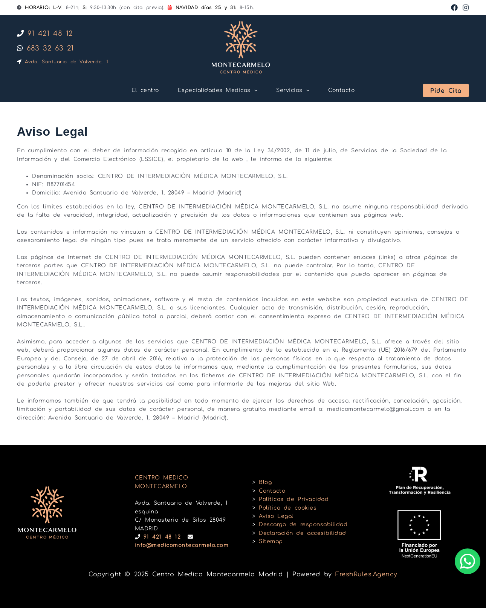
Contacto (341, 90)
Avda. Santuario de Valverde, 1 (62, 61)
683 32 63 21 (45, 48)
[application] (254, 90)
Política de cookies (287, 508)
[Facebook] (454, 7)
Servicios (292, 90)
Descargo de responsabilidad (303, 524)
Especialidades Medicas (218, 90)
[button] (446, 90)
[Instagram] (465, 7)
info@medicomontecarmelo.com (182, 545)
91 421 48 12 (45, 33)
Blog (265, 482)
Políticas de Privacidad (294, 499)
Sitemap (271, 541)
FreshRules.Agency (366, 574)
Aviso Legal (276, 516)
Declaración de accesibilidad (302, 533)
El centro (145, 90)
